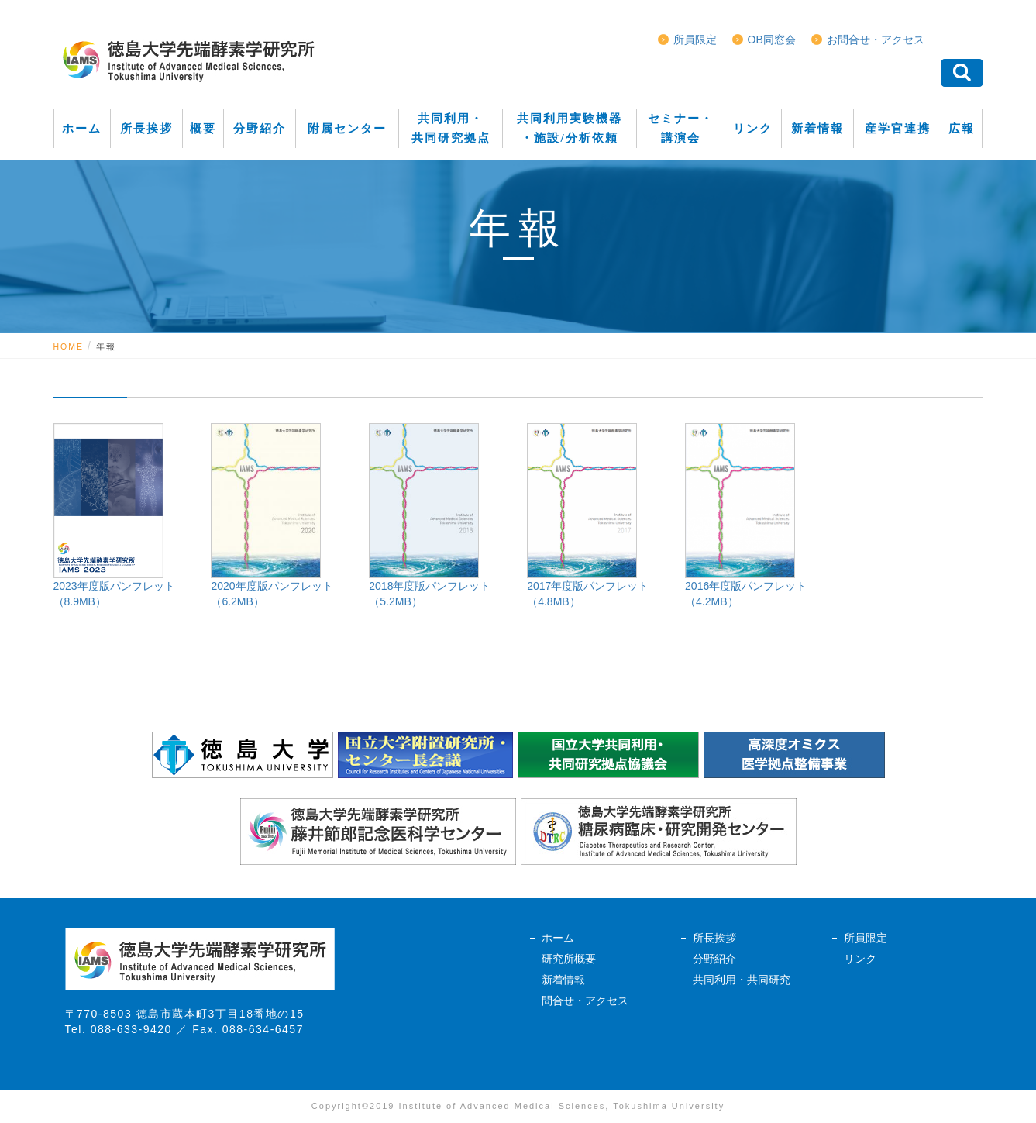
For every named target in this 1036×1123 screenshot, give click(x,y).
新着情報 (563, 979)
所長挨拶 (714, 938)
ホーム (558, 938)
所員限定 (695, 39)
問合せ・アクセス (585, 1000)
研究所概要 (569, 958)
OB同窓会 (772, 39)
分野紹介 (714, 958)
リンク (860, 958)
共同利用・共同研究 (741, 979)
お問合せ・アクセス (875, 39)
